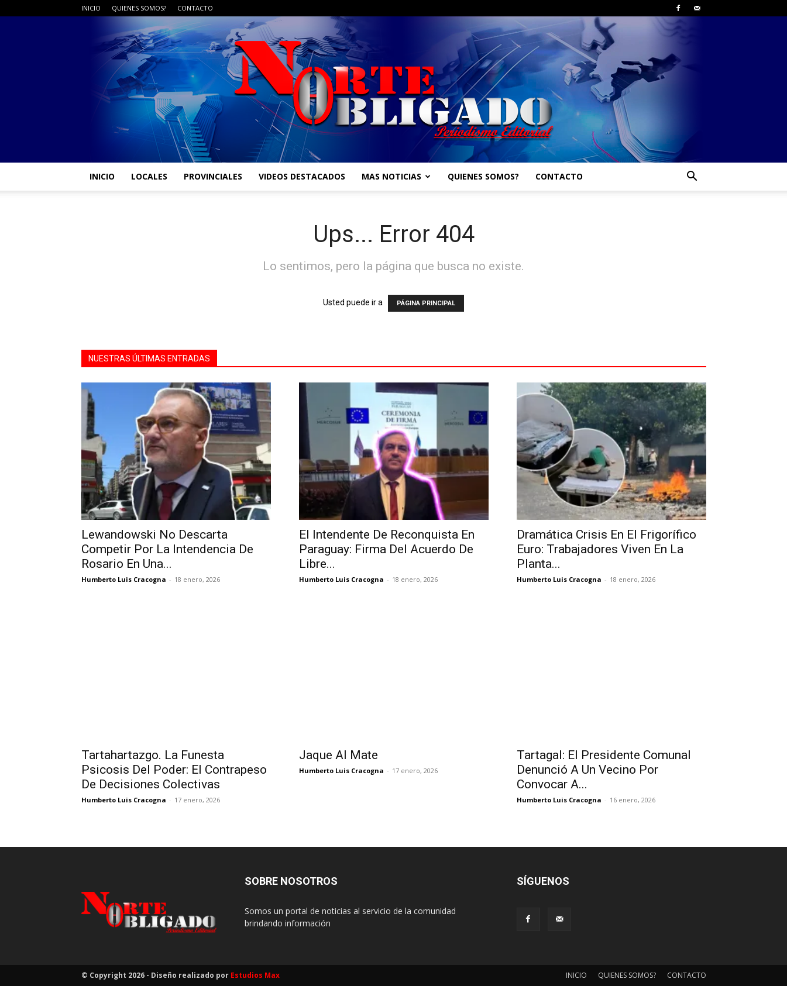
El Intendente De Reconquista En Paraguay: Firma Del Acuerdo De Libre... (387, 549)
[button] (692, 177)
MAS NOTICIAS (396, 176)
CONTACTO (195, 8)
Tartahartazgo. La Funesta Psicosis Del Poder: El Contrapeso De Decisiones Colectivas (174, 769)
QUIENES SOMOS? (139, 8)
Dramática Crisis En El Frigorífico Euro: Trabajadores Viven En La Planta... (606, 549)
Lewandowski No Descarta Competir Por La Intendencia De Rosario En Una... (167, 549)
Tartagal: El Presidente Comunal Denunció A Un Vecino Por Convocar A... (604, 769)
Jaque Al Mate (338, 755)
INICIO (91, 8)
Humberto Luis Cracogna (123, 579)
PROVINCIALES (213, 176)
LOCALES (149, 176)
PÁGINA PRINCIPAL (426, 303)
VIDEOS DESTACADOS (302, 176)
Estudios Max (255, 975)
